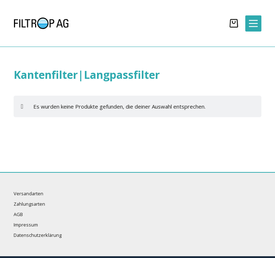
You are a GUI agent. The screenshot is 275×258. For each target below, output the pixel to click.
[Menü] (253, 23)
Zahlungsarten (29, 204)
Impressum (26, 225)
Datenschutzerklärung (38, 235)
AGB (18, 214)
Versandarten (28, 194)
